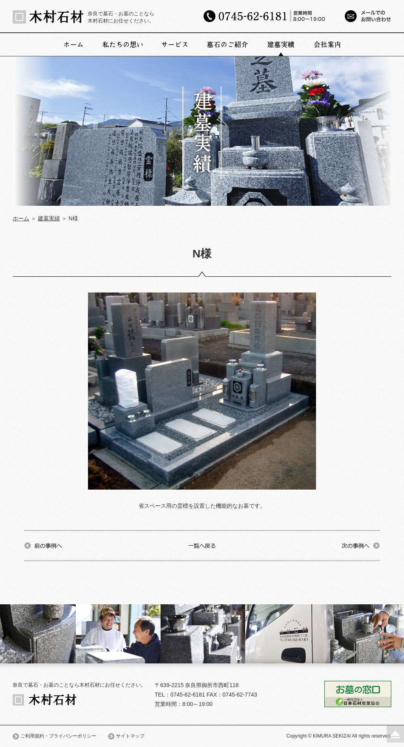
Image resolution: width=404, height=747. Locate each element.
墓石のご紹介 (227, 44)
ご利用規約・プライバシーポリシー (58, 736)
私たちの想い (122, 44)
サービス (175, 44)
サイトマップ (130, 736)
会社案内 (327, 44)
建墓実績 (281, 44)
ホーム (73, 44)
